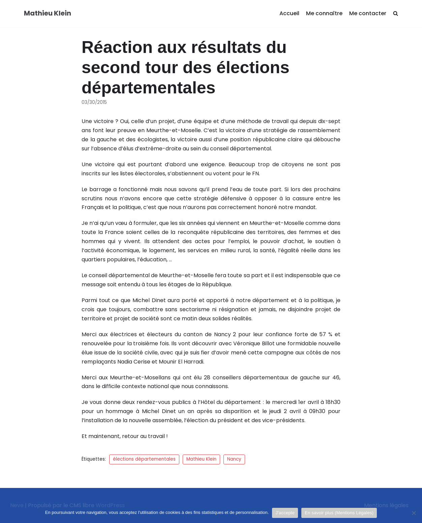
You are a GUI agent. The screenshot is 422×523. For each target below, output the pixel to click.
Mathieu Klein (201, 459)
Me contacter (367, 13)
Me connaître (324, 13)
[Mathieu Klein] (47, 13)
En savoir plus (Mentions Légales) (339, 512)
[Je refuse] (413, 513)
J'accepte (285, 512)
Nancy (234, 459)
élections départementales (144, 459)
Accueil (289, 13)
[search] (395, 14)
